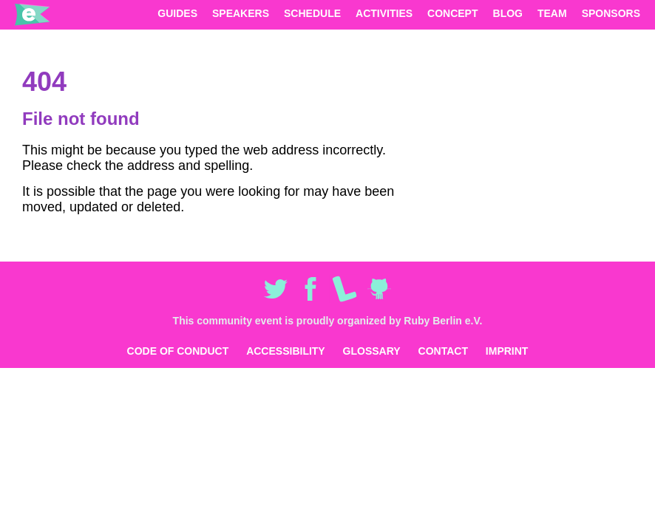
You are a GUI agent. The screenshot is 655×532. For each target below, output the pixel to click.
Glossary (372, 351)
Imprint (507, 351)
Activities (384, 13)
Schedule (312, 13)
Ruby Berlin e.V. (443, 321)
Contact (443, 351)
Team (552, 13)
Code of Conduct (178, 351)
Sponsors (611, 13)
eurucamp (32, 15)
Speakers (240, 13)
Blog (508, 13)
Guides (177, 13)
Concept (452, 13)
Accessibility (285, 351)
